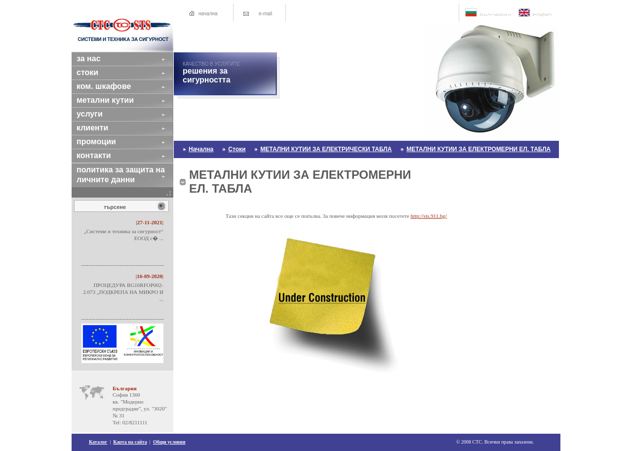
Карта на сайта (130, 442)
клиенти (101, 127)
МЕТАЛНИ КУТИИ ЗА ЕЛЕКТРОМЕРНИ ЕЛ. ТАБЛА (478, 149)
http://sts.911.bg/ (429, 216)
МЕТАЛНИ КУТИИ (114, 100)
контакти (102, 155)
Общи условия (169, 442)
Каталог (98, 442)
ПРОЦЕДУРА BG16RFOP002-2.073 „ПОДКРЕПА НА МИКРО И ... (123, 292)
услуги (98, 114)
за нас (97, 58)
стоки (96, 72)
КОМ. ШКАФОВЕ (113, 86)
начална (208, 13)
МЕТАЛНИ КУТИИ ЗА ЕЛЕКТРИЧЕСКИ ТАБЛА (326, 149)
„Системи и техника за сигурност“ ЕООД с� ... (123, 234)
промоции (105, 141)
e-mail (265, 13)
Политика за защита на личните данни (121, 174)
